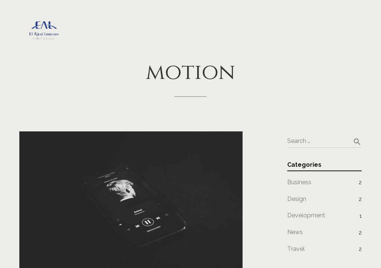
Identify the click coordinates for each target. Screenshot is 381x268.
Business (299, 182)
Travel (296, 248)
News (295, 232)
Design (296, 198)
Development (306, 215)
